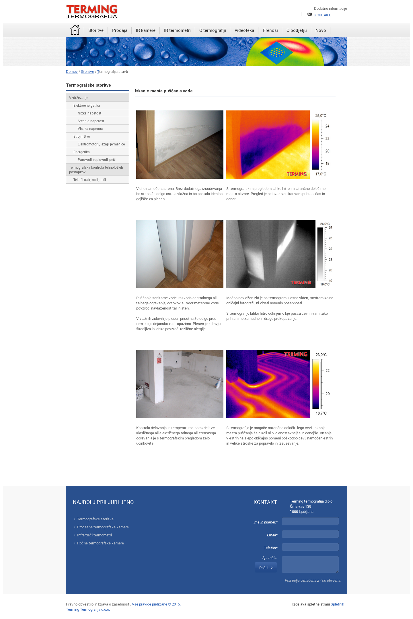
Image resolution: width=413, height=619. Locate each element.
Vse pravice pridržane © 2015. (156, 604)
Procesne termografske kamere (103, 527)
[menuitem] (75, 30)
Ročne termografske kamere (100, 543)
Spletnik (337, 604)
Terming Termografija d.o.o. (88, 609)
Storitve (87, 71)
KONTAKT (322, 14)
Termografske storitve (95, 518)
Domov (72, 71)
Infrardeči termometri (94, 535)
